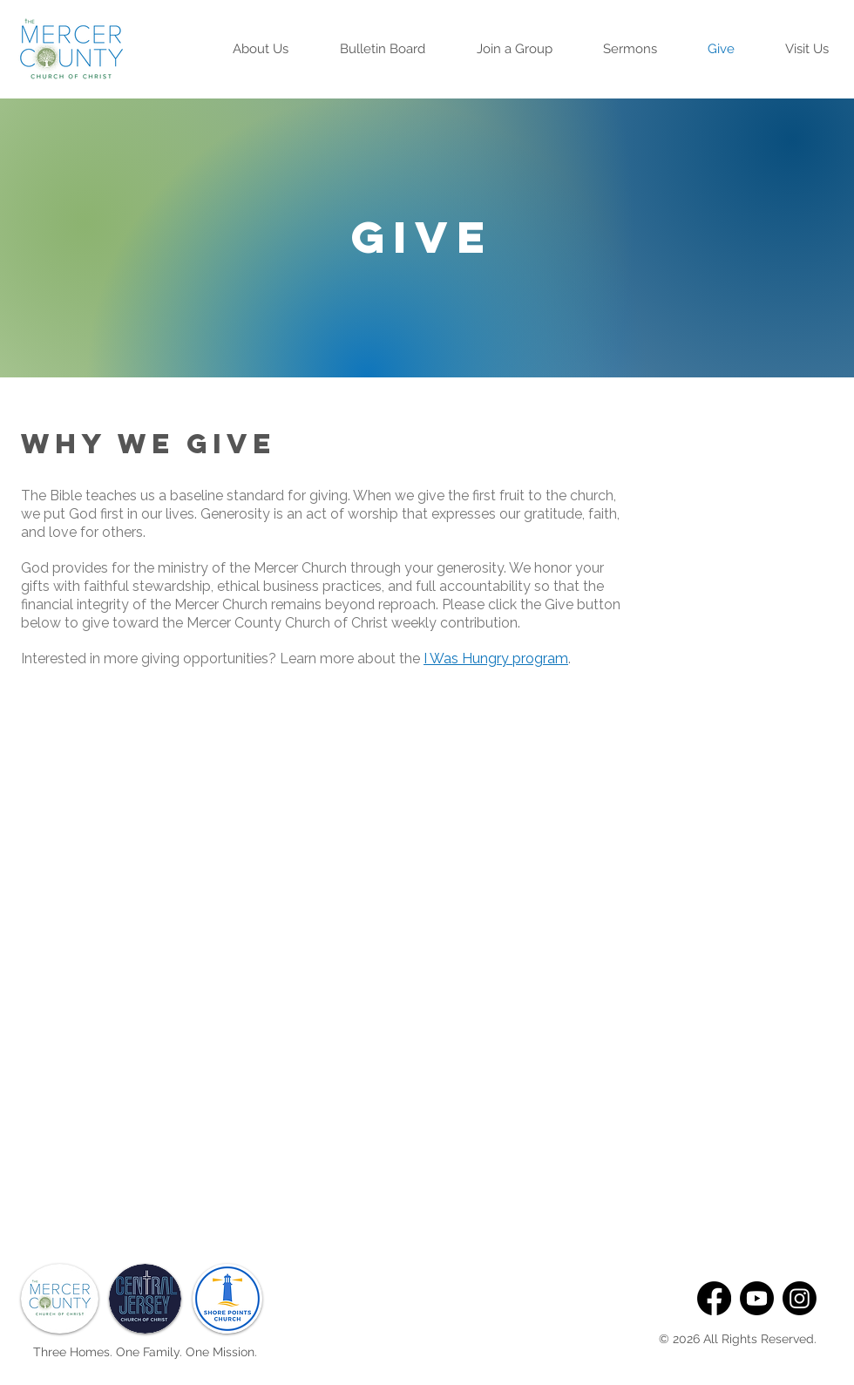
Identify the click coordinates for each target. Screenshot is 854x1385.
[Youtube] (757, 1298)
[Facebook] (714, 1298)
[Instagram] (800, 1298)
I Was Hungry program (496, 658)
